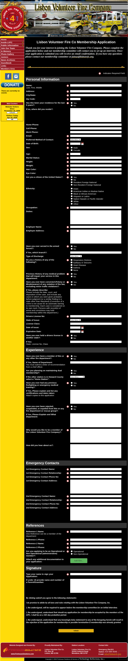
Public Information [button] (9, 45)
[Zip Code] (75, 99)
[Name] (96, 85)
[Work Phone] (96, 132)
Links (3, 66)
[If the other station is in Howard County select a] (77, 377)
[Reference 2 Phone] (96, 547)
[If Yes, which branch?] (96, 252)
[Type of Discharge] (76, 256)
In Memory (5, 51)
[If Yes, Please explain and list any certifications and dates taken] (95, 397)
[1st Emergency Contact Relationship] (96, 473)
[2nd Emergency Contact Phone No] (96, 504)
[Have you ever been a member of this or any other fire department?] (72, 356)
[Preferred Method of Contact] (75, 140)
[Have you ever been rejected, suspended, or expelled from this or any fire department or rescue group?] (72, 406)
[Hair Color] (96, 169)
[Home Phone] (96, 124)
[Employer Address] (95, 237)
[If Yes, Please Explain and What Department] (95, 420)
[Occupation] (96, 207)
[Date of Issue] (75, 327)
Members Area (7, 69)
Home (3, 39)
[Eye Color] (96, 173)
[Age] (75, 154)
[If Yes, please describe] (95, 296)
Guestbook (5, 63)
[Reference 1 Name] (96, 531)
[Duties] (95, 217)
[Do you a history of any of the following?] (71, 260)
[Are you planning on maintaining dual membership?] (72, 370)
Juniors (4, 57)
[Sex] (72, 147)
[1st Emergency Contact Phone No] (96, 477)
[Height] (96, 161)
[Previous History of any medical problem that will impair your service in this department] (72, 274)
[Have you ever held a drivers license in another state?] (72, 335)
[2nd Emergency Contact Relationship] (96, 500)
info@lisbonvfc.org (112, 654)
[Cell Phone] (96, 128)
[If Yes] (96, 342)
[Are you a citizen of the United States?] (72, 177)
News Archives (7, 60)
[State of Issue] (75, 320)
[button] (78, 560)
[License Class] (96, 324)
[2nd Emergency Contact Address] (95, 514)
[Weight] (96, 165)
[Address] (96, 91)
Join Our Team (7, 48)
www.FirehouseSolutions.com (22, 654)
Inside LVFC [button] (6, 42)
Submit (76, 631)
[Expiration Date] (75, 331)
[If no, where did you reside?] (95, 115)
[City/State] (96, 95)
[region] (12, 54)
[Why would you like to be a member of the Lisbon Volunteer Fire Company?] (95, 436)
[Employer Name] (96, 227)
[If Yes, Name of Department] (96, 362)
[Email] (96, 136)
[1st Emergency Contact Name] (96, 469)
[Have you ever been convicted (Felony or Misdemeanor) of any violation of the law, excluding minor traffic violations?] (72, 282)
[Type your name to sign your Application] (96, 574)
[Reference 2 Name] (96, 543)
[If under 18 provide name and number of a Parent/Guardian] (95, 586)
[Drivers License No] (96, 316)
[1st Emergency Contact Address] (95, 487)
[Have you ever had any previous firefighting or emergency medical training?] (72, 383)
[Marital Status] (96, 158)
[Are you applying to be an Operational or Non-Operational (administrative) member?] (72, 551)
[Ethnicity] (72, 188)
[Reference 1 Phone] (96, 539)
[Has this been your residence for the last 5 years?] (72, 103)
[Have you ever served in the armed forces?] (72, 246)
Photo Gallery (7, 54)
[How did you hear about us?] (95, 451)
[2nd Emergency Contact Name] (96, 496)
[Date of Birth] (75, 143)
